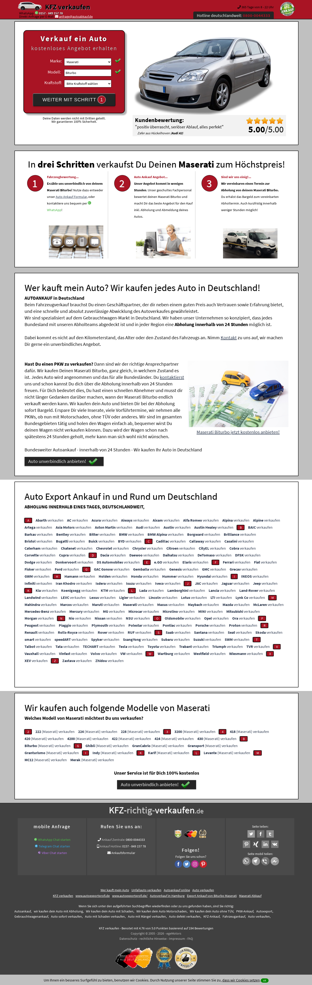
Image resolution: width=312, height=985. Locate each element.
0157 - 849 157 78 (51, 13)
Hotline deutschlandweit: (233, 15)
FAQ (190, 938)
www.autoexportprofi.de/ (130, 896)
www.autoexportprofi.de (93, 896)
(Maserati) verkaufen (55, 731)
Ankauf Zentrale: (113, 840)
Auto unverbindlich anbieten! (62, 461)
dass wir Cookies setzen (241, 980)
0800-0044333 (135, 840)
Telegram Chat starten (54, 846)
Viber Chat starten (54, 853)
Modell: (54, 72)
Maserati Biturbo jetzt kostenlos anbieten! (238, 432)
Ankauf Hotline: (111, 846)
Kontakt (229, 337)
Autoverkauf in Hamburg (167, 896)
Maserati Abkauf (250, 896)
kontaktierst (172, 377)
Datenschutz (128, 938)
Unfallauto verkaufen (146, 890)
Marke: (56, 61)
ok (264, 980)
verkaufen (49, 520)
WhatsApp (54, 222)
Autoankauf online (177, 890)
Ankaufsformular (123, 853)
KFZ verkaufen (67, 6)
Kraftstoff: (53, 82)
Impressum (177, 938)
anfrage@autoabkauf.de (76, 16)
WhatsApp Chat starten (54, 840)
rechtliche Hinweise (153, 938)
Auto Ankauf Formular (71, 209)
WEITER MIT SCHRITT (74, 100)
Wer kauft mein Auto (115, 890)
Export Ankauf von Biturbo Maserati (212, 896)
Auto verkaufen (203, 890)
